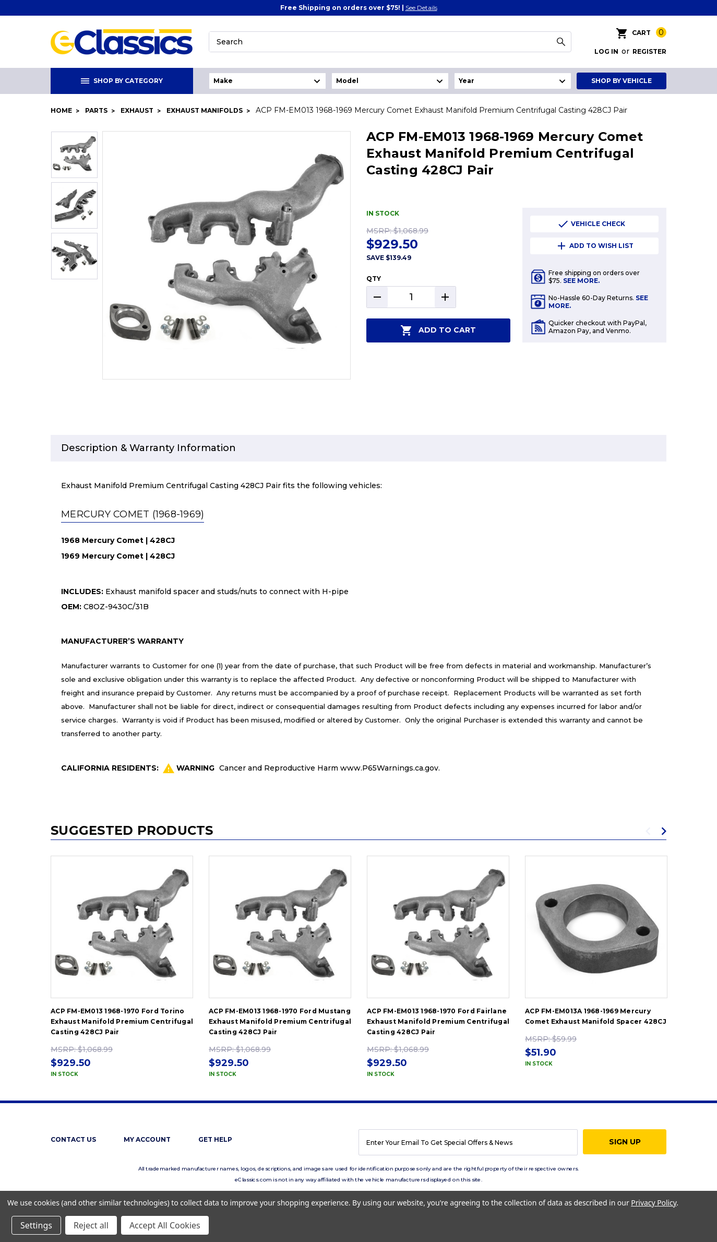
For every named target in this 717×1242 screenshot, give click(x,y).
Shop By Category (122, 81)
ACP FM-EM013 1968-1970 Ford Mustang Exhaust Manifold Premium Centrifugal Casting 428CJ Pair (280, 1021)
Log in (606, 51)
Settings (36, 1225)
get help (215, 1139)
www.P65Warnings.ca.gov (389, 768)
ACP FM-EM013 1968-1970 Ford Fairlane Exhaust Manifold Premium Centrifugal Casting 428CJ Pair (438, 1021)
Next (664, 831)
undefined (267, 81)
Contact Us (73, 1139)
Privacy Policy (653, 1203)
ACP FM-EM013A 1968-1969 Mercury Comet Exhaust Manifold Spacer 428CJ (595, 1016)
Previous (648, 831)
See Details (421, 7)
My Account (147, 1139)
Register (649, 51)
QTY (373, 278)
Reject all (91, 1225)
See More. (581, 281)
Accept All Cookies (164, 1225)
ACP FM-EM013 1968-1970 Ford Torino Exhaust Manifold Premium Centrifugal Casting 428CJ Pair (122, 1021)
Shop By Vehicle (621, 81)
